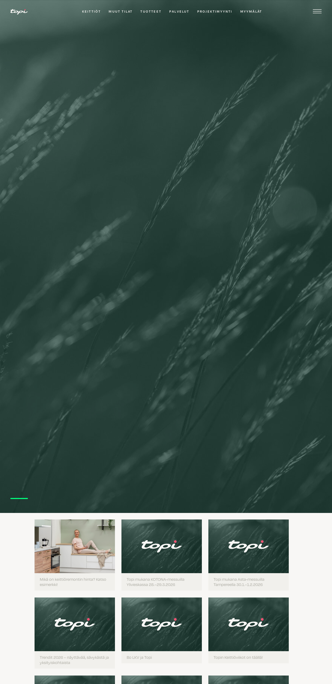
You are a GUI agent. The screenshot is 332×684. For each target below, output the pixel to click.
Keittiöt (91, 11)
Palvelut (179, 11)
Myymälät (251, 11)
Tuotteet (150, 11)
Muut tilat (121, 11)
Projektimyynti (214, 11)
